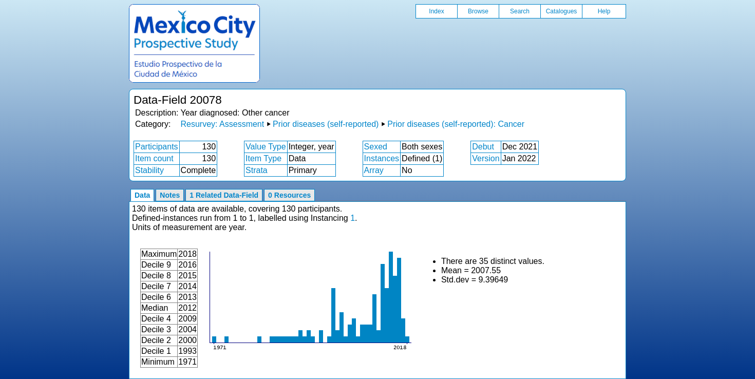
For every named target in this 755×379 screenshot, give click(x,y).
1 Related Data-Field (224, 195)
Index (436, 11)
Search (520, 11)
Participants (156, 146)
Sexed (375, 146)
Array (374, 170)
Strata (257, 170)
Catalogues (561, 11)
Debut (483, 146)
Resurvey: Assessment (222, 124)
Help (604, 11)
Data (142, 195)
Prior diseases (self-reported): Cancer (455, 124)
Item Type (263, 158)
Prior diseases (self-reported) (326, 124)
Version (485, 158)
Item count (154, 158)
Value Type (266, 146)
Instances (381, 158)
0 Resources (289, 195)
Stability (149, 170)
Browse (478, 11)
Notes (170, 195)
